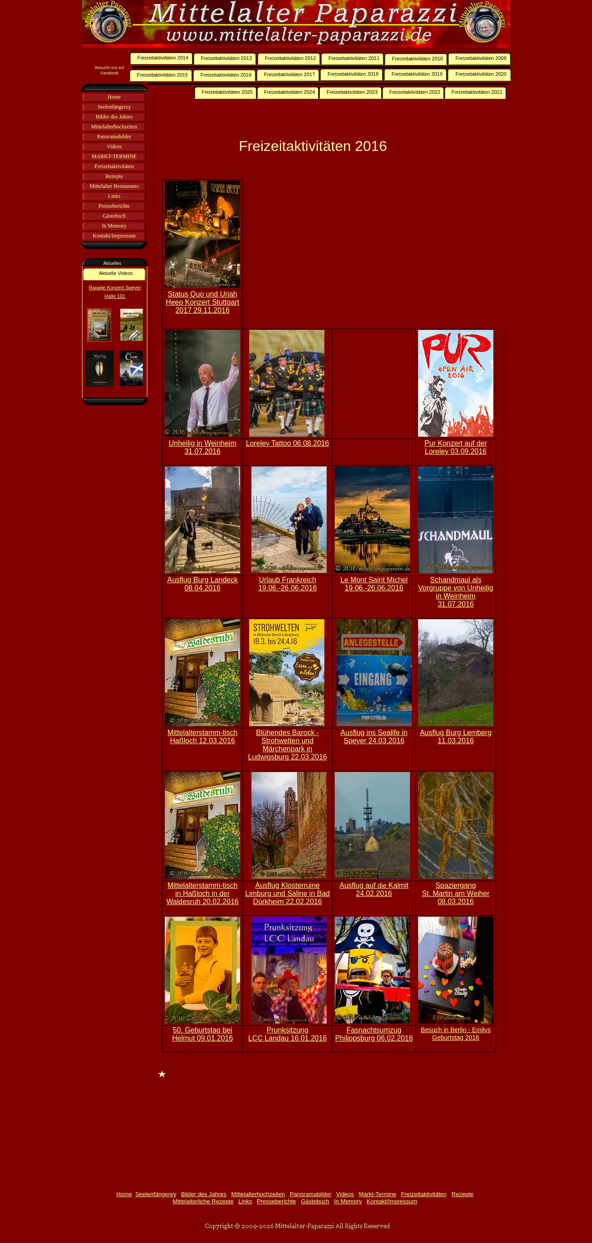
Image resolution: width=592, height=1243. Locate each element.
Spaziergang (456, 885)
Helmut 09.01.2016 (202, 1038)
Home (124, 1194)
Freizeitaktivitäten (423, 1194)
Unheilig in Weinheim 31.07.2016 (203, 447)
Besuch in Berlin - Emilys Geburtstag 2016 (456, 1033)
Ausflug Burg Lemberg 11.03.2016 (456, 737)
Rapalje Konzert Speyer (115, 287)
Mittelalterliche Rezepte (203, 1201)
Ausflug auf (359, 885)
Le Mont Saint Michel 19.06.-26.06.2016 (373, 584)
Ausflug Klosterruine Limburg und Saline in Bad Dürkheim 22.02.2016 (287, 893)
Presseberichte (276, 1201)
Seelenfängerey (155, 1194)
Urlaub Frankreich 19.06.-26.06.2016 (287, 584)
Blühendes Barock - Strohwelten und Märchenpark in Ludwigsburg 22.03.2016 (287, 745)
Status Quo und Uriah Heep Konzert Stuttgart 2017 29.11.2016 (202, 302)
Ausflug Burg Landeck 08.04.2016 (202, 584)
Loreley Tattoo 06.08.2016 (287, 443)
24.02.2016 (374, 893)
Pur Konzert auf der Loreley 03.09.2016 (455, 447)
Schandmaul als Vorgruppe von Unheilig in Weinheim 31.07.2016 (455, 592)
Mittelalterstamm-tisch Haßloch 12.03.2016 (203, 737)
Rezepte (462, 1194)
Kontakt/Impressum (392, 1201)
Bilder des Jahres (203, 1194)
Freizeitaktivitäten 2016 (313, 146)
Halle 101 (115, 296)
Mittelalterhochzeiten (258, 1194)
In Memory (348, 1201)
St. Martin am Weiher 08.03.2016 (456, 897)
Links (245, 1201)
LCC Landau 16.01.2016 (287, 1038)
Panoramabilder (310, 1194)
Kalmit (398, 885)
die (383, 885)
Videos (345, 1194)
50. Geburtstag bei (202, 1030)
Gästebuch (315, 1201)
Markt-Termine (377, 1194)
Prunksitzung (288, 1030)
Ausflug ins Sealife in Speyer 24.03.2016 (374, 737)
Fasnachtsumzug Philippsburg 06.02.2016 (374, 1034)
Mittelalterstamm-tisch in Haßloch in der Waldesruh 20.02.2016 (202, 893)
